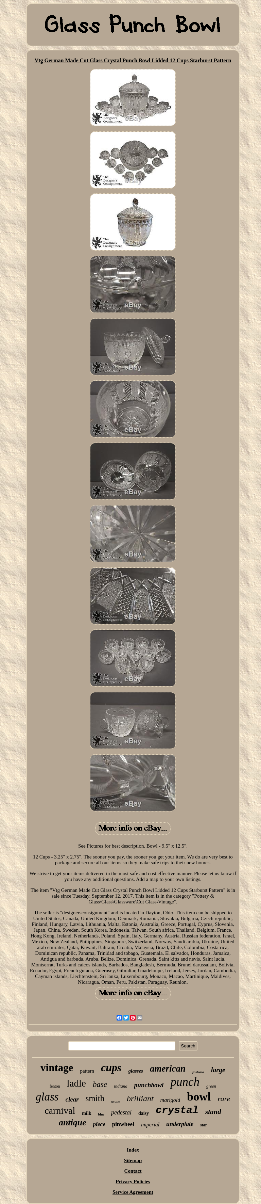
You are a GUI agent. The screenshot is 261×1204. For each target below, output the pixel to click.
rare (224, 1098)
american (168, 1068)
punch (184, 1082)
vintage (56, 1068)
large (218, 1070)
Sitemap (133, 1160)
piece (99, 1124)
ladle (76, 1083)
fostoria (198, 1072)
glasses (135, 1071)
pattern (87, 1071)
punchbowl (149, 1085)
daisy (143, 1113)
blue (101, 1114)
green (211, 1086)
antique (72, 1122)
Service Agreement (132, 1192)
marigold (170, 1100)
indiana (120, 1086)
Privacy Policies (133, 1181)
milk (86, 1113)
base (100, 1084)
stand (213, 1112)
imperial (150, 1124)
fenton (55, 1086)
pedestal (121, 1112)
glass (47, 1097)
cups (111, 1067)
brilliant (140, 1098)
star (203, 1125)
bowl (199, 1096)
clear (72, 1099)
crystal (177, 1110)
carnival (60, 1110)
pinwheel (123, 1124)
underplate (179, 1124)
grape (115, 1101)
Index (133, 1150)
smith (95, 1098)
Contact (133, 1171)
